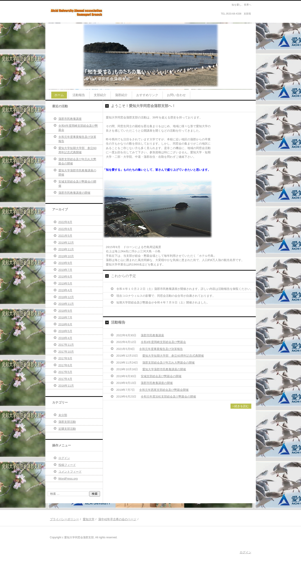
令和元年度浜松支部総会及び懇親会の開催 (168, 396)
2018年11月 (66, 303)
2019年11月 (66, 249)
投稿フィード (67, 465)
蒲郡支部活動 (67, 421)
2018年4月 (65, 338)
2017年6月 (65, 365)
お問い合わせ (176, 95)
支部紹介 (100, 95)
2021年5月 (65, 235)
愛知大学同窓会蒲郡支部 (72, 21)
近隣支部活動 (67, 428)
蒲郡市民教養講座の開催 (157, 383)
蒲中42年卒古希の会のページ (117, 519)
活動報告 (79, 95)
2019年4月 (65, 290)
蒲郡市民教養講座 (152, 335)
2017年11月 (66, 344)
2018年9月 (65, 310)
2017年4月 (65, 379)
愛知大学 (88, 519)
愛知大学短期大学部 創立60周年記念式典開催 (173, 355)
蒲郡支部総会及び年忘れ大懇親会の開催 (168, 362)
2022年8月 (65, 222)
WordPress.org (68, 478)
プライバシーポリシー (64, 519)
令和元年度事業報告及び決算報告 (161, 349)
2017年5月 (65, 372)
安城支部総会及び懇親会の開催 (161, 376)
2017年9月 (65, 358)
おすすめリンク (147, 95)
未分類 (62, 415)
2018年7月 (65, 317)
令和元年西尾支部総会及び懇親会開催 (164, 390)
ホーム (59, 95)
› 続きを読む (241, 406)
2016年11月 (66, 385)
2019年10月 (66, 256)
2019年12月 (66, 242)
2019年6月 (65, 276)
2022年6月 (65, 229)
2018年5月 (65, 331)
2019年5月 (65, 283)
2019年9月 (65, 263)
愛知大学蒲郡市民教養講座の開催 (164, 369)
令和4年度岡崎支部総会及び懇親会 (163, 342)
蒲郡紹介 (121, 95)
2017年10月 (66, 351)
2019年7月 (65, 270)
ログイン (64, 458)
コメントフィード (70, 471)
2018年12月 (66, 297)
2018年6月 (65, 324)
